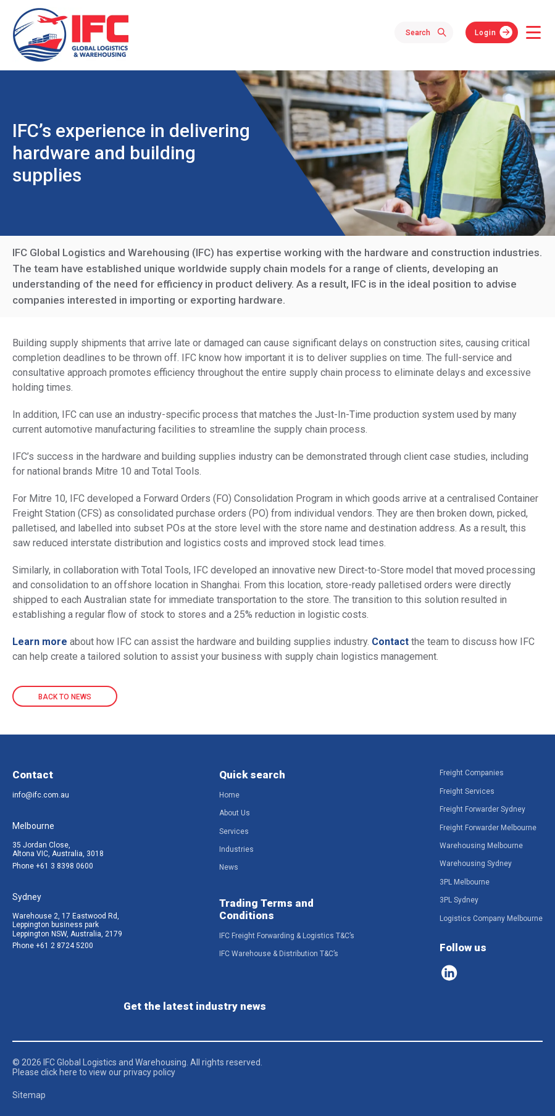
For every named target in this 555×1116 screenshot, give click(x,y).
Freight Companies (472, 772)
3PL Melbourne (465, 882)
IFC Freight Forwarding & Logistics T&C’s (286, 935)
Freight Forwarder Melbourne (488, 827)
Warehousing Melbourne (481, 845)
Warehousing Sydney (476, 863)
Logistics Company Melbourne (491, 918)
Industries (236, 849)
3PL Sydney (459, 900)
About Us (234, 813)
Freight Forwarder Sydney (482, 809)
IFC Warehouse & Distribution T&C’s (278, 953)
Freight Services (467, 791)
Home (229, 795)
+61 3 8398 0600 (64, 866)
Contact (390, 642)
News (228, 867)
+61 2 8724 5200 (64, 945)
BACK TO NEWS (64, 697)
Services (234, 831)
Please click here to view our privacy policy (93, 1072)
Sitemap (29, 1095)
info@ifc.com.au (40, 795)
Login (485, 32)
